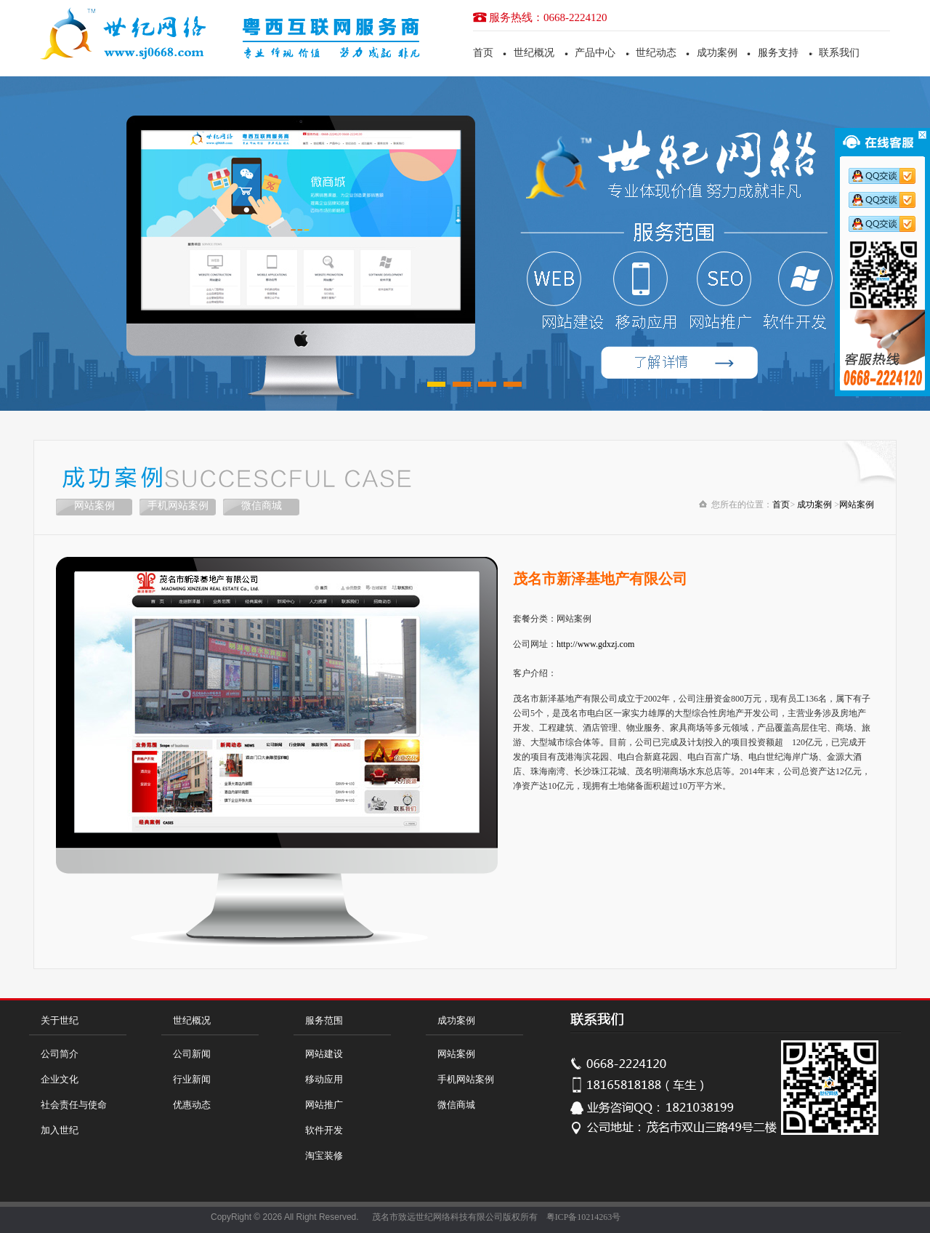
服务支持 (778, 52)
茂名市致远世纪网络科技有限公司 (437, 1217)
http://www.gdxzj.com (595, 644)
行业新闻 (192, 1079)
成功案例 (717, 52)
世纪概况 (534, 52)
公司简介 (59, 1053)
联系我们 (839, 52)
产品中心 (595, 52)
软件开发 (324, 1130)
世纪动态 (656, 52)
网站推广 (324, 1104)
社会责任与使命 (74, 1104)
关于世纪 (59, 1020)
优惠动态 (192, 1104)
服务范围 (324, 1020)
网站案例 (94, 505)
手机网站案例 (178, 505)
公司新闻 (192, 1053)
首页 (483, 52)
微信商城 (261, 505)
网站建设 (324, 1053)
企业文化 (59, 1079)
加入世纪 (59, 1130)
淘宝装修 (324, 1155)
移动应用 (324, 1079)
